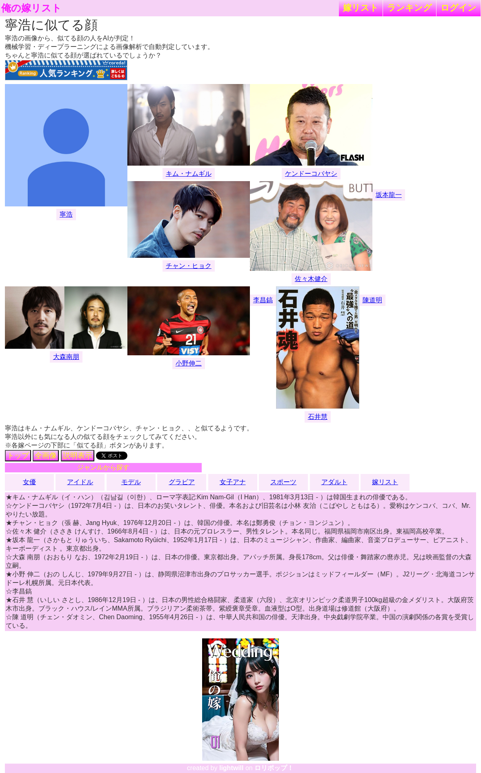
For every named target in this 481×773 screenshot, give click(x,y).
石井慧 (317, 416)
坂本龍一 (389, 194)
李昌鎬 (263, 300)
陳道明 (372, 300)
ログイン (459, 7)
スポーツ (283, 481)
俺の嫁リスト (31, 8)
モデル (131, 481)
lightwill (231, 767)
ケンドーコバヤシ (311, 173)
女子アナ (233, 481)
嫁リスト (361, 7)
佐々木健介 (311, 278)
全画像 (46, 456)
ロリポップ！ (274, 767)
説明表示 (77, 456)
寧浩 (66, 214)
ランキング (409, 7)
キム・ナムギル (189, 173)
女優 (29, 481)
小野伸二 (189, 363)
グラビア (182, 481)
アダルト (334, 481)
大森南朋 (66, 356)
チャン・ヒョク (189, 265)
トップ (18, 456)
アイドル (80, 481)
